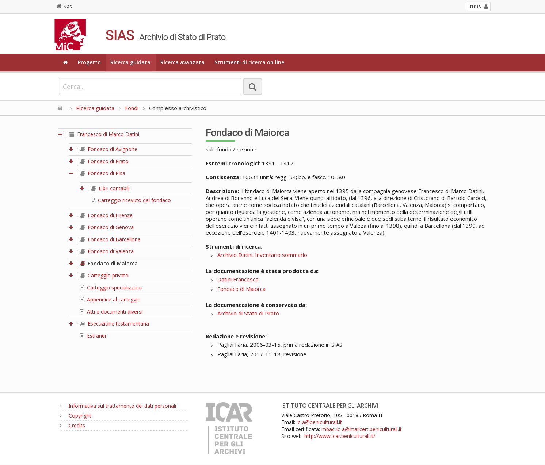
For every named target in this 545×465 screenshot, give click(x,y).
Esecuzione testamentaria (114, 323)
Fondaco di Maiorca (109, 263)
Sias (64, 6)
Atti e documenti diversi (111, 311)
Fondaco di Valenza (107, 251)
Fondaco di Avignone (108, 149)
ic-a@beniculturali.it (319, 422)
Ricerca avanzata (182, 62)
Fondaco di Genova (107, 227)
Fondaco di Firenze (106, 215)
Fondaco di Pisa (102, 173)
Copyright (75, 415)
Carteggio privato (104, 275)
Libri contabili (110, 188)
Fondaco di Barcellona (110, 239)
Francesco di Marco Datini (104, 134)
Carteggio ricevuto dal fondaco (131, 200)
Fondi (131, 108)
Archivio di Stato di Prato (248, 313)
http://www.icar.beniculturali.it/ (339, 436)
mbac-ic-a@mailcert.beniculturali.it (361, 429)
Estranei (93, 335)
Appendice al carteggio (110, 299)
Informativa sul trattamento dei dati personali (118, 405)
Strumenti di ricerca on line (249, 62)
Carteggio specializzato (111, 287)
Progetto (89, 62)
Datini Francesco (238, 279)
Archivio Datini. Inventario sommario (262, 254)
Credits (72, 425)
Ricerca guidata (130, 62)
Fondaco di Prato (104, 161)
